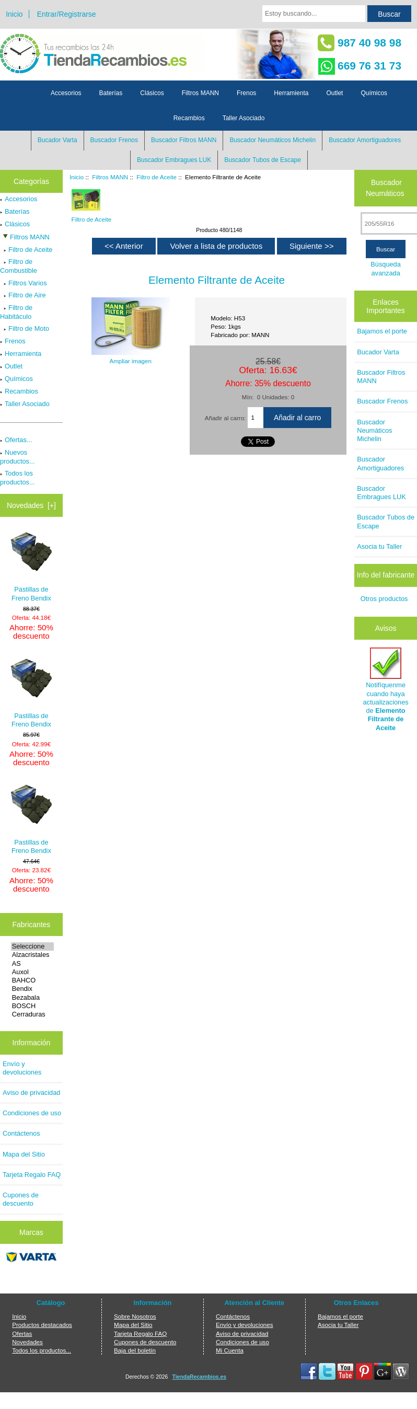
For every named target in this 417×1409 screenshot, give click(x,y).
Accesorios (66, 93)
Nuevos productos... (17, 456)
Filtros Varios (23, 283)
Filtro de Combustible (18, 266)
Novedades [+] (31, 505)
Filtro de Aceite (156, 177)
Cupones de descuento (21, 1199)
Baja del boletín (135, 1350)
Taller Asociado (244, 118)
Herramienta (291, 93)
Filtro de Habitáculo (16, 312)
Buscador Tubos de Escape (262, 160)
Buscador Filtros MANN (183, 140)
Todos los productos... (17, 477)
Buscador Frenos (114, 140)
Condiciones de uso (32, 1113)
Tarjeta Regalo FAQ (32, 1175)
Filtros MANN (110, 177)
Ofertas (22, 1333)
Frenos (246, 93)
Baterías (111, 93)
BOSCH (32, 1006)
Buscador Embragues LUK (174, 160)
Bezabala (32, 998)
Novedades (27, 1341)
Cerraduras (32, 1014)
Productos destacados (42, 1324)
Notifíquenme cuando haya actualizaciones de (385, 689)
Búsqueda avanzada (385, 268)
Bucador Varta (57, 140)
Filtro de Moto (24, 328)
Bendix (32, 989)
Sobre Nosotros (135, 1316)
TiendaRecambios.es (199, 1377)
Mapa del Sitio (24, 1154)
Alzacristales (32, 955)
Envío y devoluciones (22, 1068)
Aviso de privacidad (31, 1092)
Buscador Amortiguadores (365, 140)
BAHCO (32, 980)
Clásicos (152, 93)
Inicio (14, 14)
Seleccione (32, 946)
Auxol (32, 972)
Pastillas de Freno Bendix (31, 566)
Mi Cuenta (230, 1350)
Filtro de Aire (23, 295)
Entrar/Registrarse (66, 14)
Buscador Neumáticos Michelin (272, 140)
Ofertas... (16, 440)
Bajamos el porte (382, 331)
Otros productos (384, 599)
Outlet (334, 93)
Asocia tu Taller (379, 546)
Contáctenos (21, 1133)
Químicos (374, 93)
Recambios (189, 118)
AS (32, 964)
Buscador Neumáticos (385, 188)
